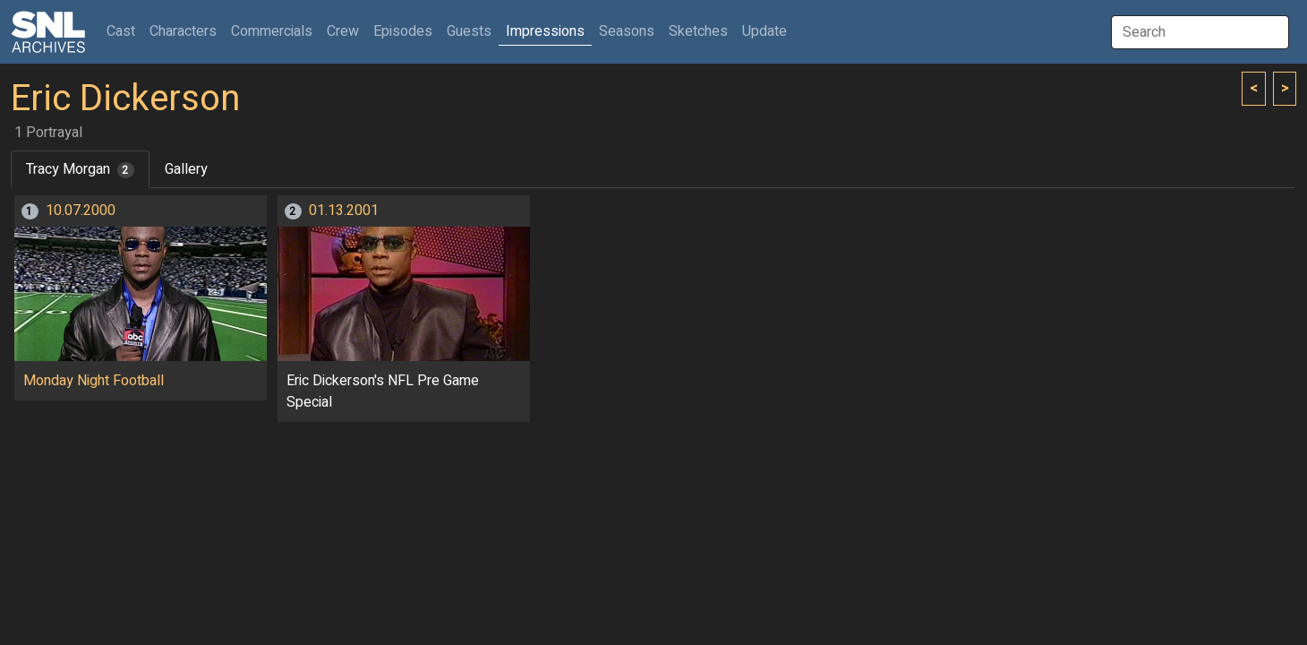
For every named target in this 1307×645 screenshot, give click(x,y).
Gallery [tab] (186, 169)
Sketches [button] (698, 31)
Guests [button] (469, 31)
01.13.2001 (344, 210)
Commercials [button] (271, 31)
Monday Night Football (93, 380)
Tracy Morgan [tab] (80, 169)
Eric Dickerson (125, 99)
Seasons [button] (626, 31)
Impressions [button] (545, 31)
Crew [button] (343, 31)
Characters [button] (183, 31)
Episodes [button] (402, 31)
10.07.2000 (80, 210)
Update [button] (764, 31)
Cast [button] (124, 31)
